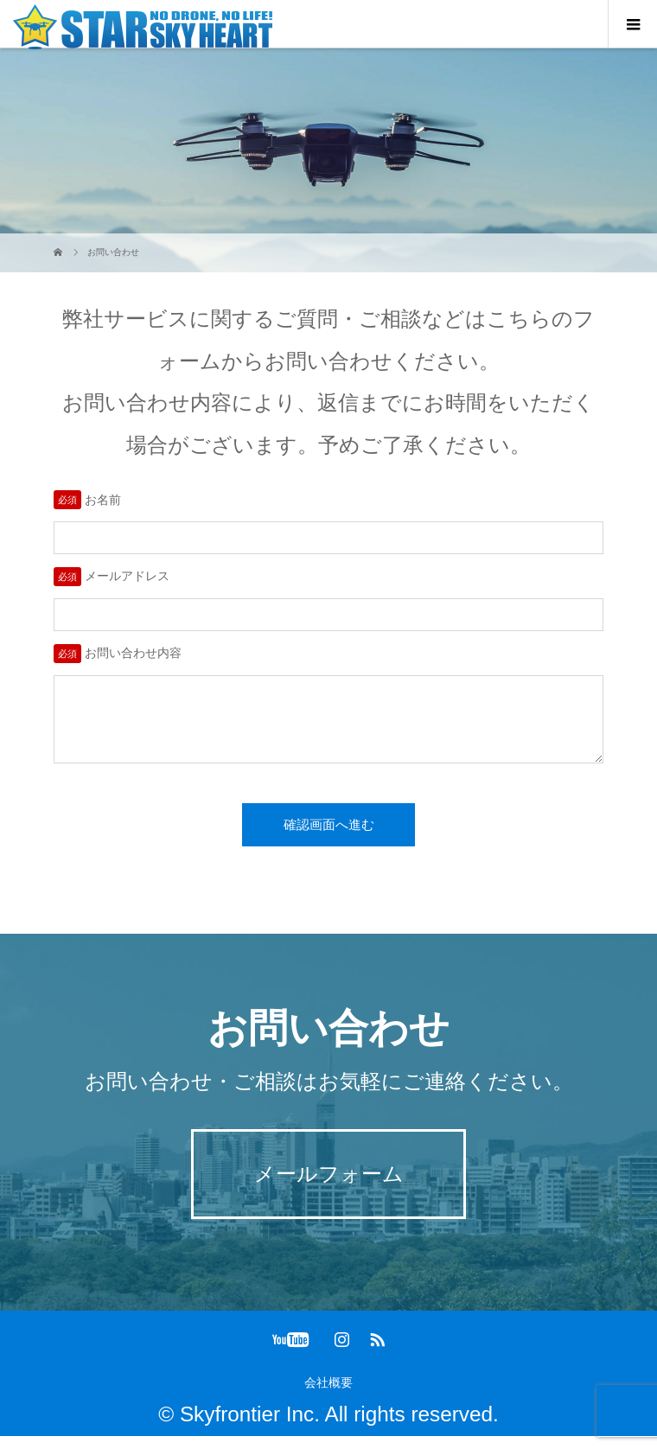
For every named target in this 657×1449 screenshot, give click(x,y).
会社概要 (328, 1395)
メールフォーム (329, 1186)
